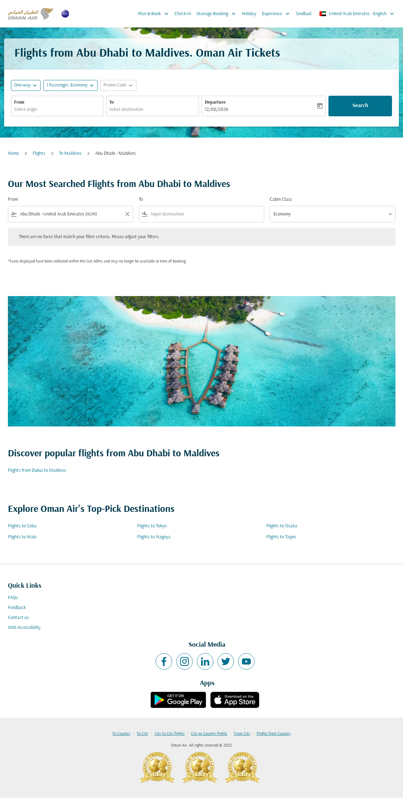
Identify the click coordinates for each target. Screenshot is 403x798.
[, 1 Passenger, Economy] (67, 85)
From (19, 102)
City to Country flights (209, 734)
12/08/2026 (216, 109)
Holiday (249, 13)
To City (142, 734)
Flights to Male (22, 537)
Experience (277, 13)
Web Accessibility (24, 627)
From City (242, 734)
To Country (121, 734)
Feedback (17, 607)
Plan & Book (155, 13)
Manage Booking (218, 13)
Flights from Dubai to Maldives (37, 470)
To (111, 102)
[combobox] (57, 109)
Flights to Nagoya (153, 537)
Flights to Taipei (281, 537)
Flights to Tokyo (152, 526)
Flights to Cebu (22, 526)
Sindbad (303, 13)
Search (360, 105)
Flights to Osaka (281, 526)
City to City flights (169, 734)
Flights (39, 153)
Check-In (183, 13)
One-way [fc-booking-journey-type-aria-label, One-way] (22, 85)
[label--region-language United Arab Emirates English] (357, 13)
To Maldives (70, 153)
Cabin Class (281, 199)
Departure (215, 102)
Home (13, 153)
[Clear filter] (127, 214)
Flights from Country (274, 734)
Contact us (18, 617)
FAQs (13, 597)
